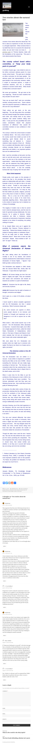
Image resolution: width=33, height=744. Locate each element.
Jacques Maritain (6, 490)
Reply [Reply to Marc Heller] (4, 663)
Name (4, 708)
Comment (5, 691)
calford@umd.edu (14, 488)
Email (4, 713)
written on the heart (18, 491)
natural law (11, 490)
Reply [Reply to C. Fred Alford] (4, 607)
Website (4, 719)
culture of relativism (24, 488)
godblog (6, 10)
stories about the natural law (19, 490)
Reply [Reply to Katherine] (4, 546)
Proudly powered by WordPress (9, 742)
